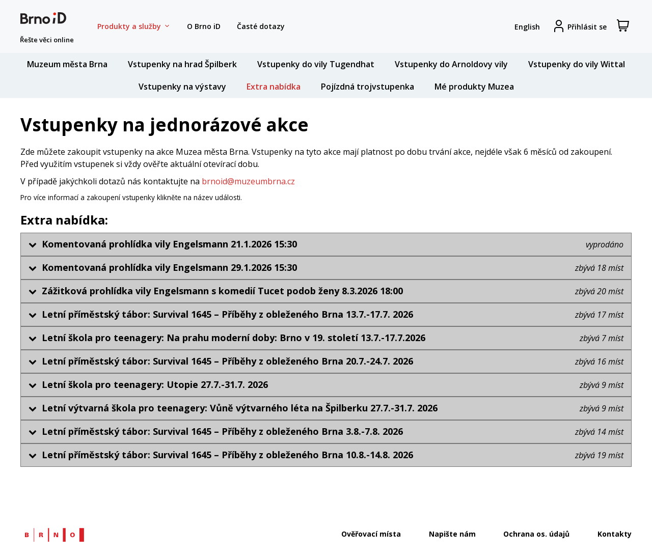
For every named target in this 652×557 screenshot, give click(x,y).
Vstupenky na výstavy (182, 86)
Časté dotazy (261, 26)
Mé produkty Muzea (474, 86)
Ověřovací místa (371, 534)
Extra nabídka (274, 86)
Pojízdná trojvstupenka (367, 86)
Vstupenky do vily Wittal (576, 64)
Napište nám (452, 534)
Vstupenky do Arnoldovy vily (451, 64)
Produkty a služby (134, 26)
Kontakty (614, 534)
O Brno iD (204, 26)
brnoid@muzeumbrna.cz (248, 181)
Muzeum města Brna (67, 64)
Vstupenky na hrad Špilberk (182, 64)
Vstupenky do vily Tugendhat (315, 64)
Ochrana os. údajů (536, 534)
